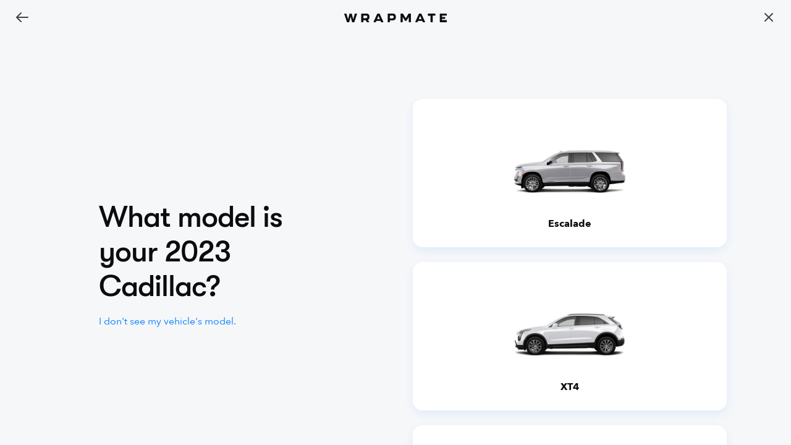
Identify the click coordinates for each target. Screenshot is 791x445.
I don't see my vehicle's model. (167, 321)
